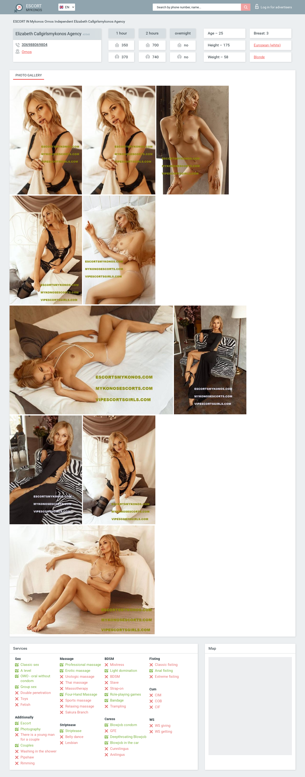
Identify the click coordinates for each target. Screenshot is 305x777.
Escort (25, 723)
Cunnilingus (119, 749)
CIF (157, 707)
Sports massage (78, 700)
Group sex (28, 687)
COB (158, 701)
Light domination (123, 670)
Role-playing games (125, 694)
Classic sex (29, 665)
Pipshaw (27, 757)
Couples (27, 745)
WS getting (163, 731)
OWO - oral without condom (35, 678)
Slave (114, 682)
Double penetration (35, 693)
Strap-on (116, 688)
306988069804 (34, 44)
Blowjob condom (123, 725)
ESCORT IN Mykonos (28, 21)
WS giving (162, 725)
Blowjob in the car (124, 743)
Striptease (73, 731)
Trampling (118, 706)
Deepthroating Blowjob (128, 737)
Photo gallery (28, 75)
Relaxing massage (79, 706)
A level (25, 670)
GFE (113, 731)
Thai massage (76, 682)
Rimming (27, 763)
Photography (30, 729)
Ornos (49, 21)
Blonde (259, 57)
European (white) (267, 45)
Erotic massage (77, 670)
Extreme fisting (167, 676)
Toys (24, 699)
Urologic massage (79, 676)
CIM (158, 695)
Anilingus (117, 754)
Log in (273, 6)
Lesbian (71, 743)
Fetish (25, 705)
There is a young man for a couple (37, 737)
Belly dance (74, 737)
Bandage (117, 700)
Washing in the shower (38, 751)
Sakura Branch (76, 712)
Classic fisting (166, 665)
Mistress (117, 665)
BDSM (115, 676)
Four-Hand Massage (81, 694)
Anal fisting (164, 670)
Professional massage (83, 665)
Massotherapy (76, 688)
